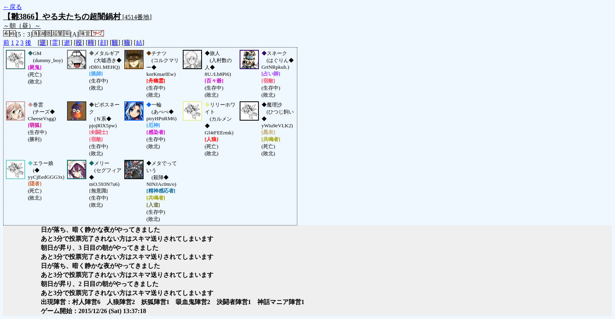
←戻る (12, 7)
